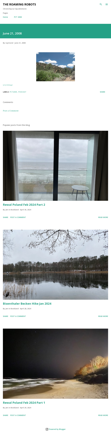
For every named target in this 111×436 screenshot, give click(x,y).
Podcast (22, 92)
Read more (103, 217)
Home (5, 17)
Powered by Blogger (56, 429)
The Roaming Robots (19, 4)
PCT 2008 (18, 17)
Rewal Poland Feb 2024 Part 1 (24, 403)
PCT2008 (13, 92)
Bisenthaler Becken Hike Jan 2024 (27, 304)
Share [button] (102, 92)
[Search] (100, 4)
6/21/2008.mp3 (7, 85)
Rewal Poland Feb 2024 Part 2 (24, 205)
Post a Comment (11, 110)
